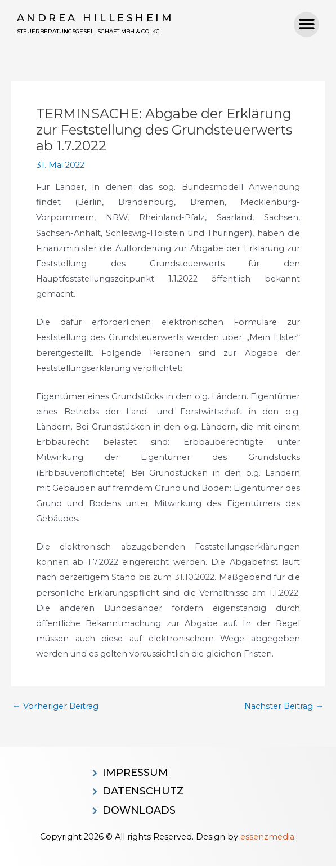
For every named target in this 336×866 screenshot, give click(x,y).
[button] (306, 24)
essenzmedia (267, 837)
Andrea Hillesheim (95, 18)
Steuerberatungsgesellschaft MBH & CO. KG (88, 31)
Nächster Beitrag (284, 706)
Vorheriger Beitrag (55, 706)
